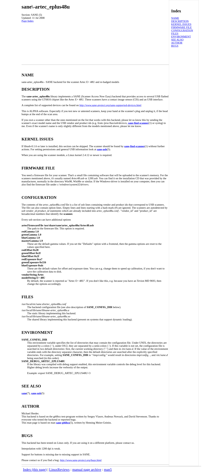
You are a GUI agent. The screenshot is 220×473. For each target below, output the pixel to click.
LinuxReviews (59, 469)
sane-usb (102, 149)
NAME (175, 18)
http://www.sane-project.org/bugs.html (80, 460)
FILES (174, 33)
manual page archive (86, 469)
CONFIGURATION (182, 30)
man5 (108, 469)
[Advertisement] (95, 43)
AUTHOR (176, 42)
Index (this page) (35, 469)
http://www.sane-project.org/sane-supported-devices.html (110, 105)
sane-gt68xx (63, 422)
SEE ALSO (177, 39)
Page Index (28, 20)
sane (24, 393)
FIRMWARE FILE (181, 27)
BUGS (174, 45)
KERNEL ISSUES (181, 24)
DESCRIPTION (180, 21)
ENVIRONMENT (181, 36)
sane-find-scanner (138, 123)
